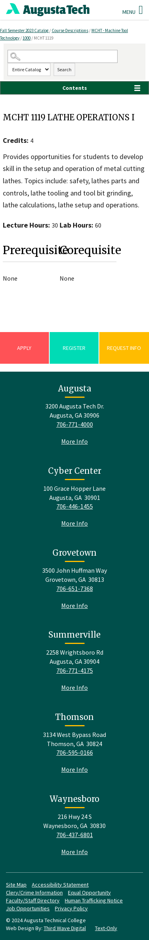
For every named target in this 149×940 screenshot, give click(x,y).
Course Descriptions (70, 30)
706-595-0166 (74, 752)
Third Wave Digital (65, 928)
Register (74, 347)
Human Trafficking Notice (94, 900)
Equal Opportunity (89, 892)
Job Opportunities (28, 908)
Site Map (16, 884)
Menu (132, 10)
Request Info (124, 347)
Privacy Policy (71, 908)
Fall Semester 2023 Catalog (24, 30)
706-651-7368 (74, 588)
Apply (24, 347)
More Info (74, 441)
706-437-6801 (74, 835)
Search (64, 69)
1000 (27, 38)
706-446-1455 (74, 506)
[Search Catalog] (63, 56)
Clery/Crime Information (34, 892)
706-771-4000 (74, 424)
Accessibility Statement (60, 884)
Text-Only (106, 928)
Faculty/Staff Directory (33, 900)
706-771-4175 (74, 670)
